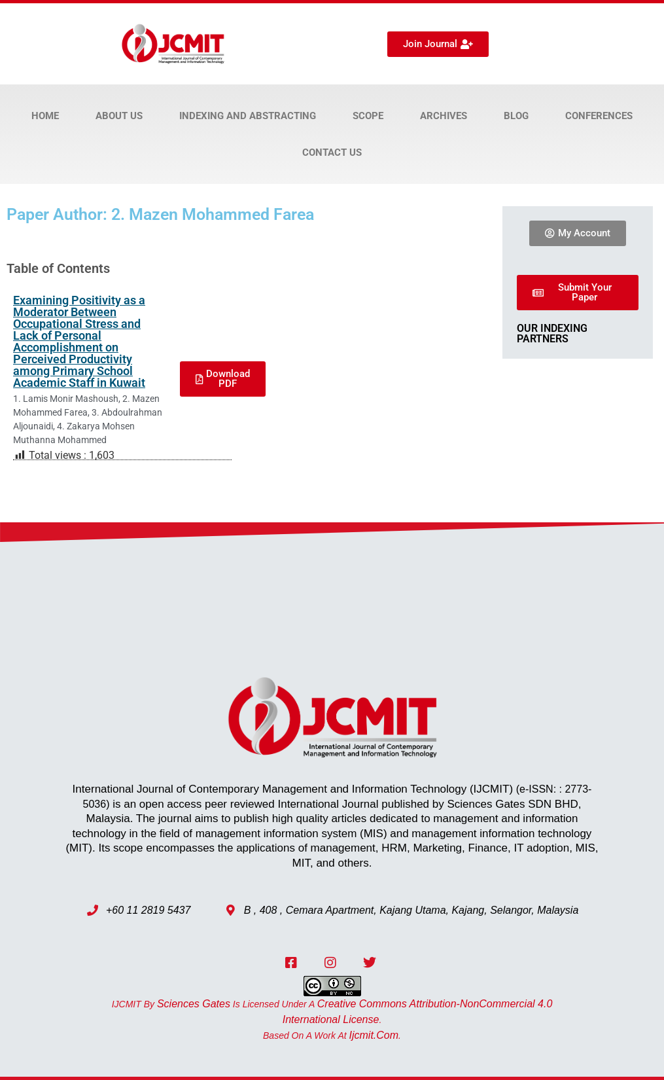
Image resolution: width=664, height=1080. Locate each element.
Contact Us (332, 152)
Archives (443, 116)
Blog (516, 116)
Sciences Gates (193, 1003)
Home (45, 116)
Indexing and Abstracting (247, 116)
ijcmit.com (374, 1035)
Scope (368, 116)
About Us (119, 116)
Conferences (599, 116)
